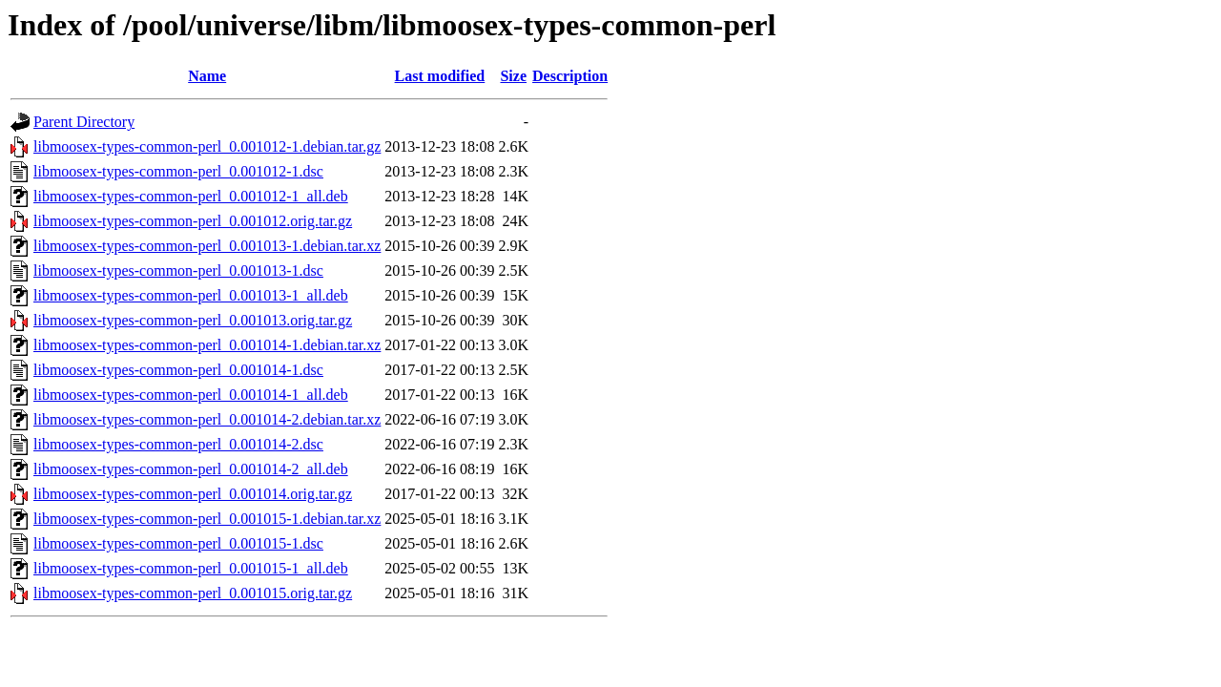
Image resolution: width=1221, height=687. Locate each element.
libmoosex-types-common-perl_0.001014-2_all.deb (190, 469)
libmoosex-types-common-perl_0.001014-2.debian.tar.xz (207, 419)
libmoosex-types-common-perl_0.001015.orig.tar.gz (192, 593)
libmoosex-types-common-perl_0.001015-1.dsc (178, 543)
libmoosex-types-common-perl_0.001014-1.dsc (178, 370)
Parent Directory (84, 122)
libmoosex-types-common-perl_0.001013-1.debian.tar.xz (207, 246)
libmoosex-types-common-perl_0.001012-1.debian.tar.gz (207, 146)
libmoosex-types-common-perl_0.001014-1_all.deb (190, 394)
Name (207, 76)
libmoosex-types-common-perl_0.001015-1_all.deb (190, 568)
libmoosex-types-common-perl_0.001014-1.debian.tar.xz (207, 345)
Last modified (440, 76)
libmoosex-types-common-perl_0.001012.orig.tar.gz (192, 221)
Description (570, 76)
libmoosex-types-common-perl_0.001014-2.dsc (178, 444)
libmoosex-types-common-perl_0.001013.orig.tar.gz (192, 320)
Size (513, 76)
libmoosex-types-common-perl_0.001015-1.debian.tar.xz (207, 518)
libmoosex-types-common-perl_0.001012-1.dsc (178, 171)
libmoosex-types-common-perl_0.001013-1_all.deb (190, 295)
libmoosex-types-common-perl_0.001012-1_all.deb (190, 196)
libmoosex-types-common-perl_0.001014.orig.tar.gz (192, 494)
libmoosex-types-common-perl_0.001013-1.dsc (178, 270)
